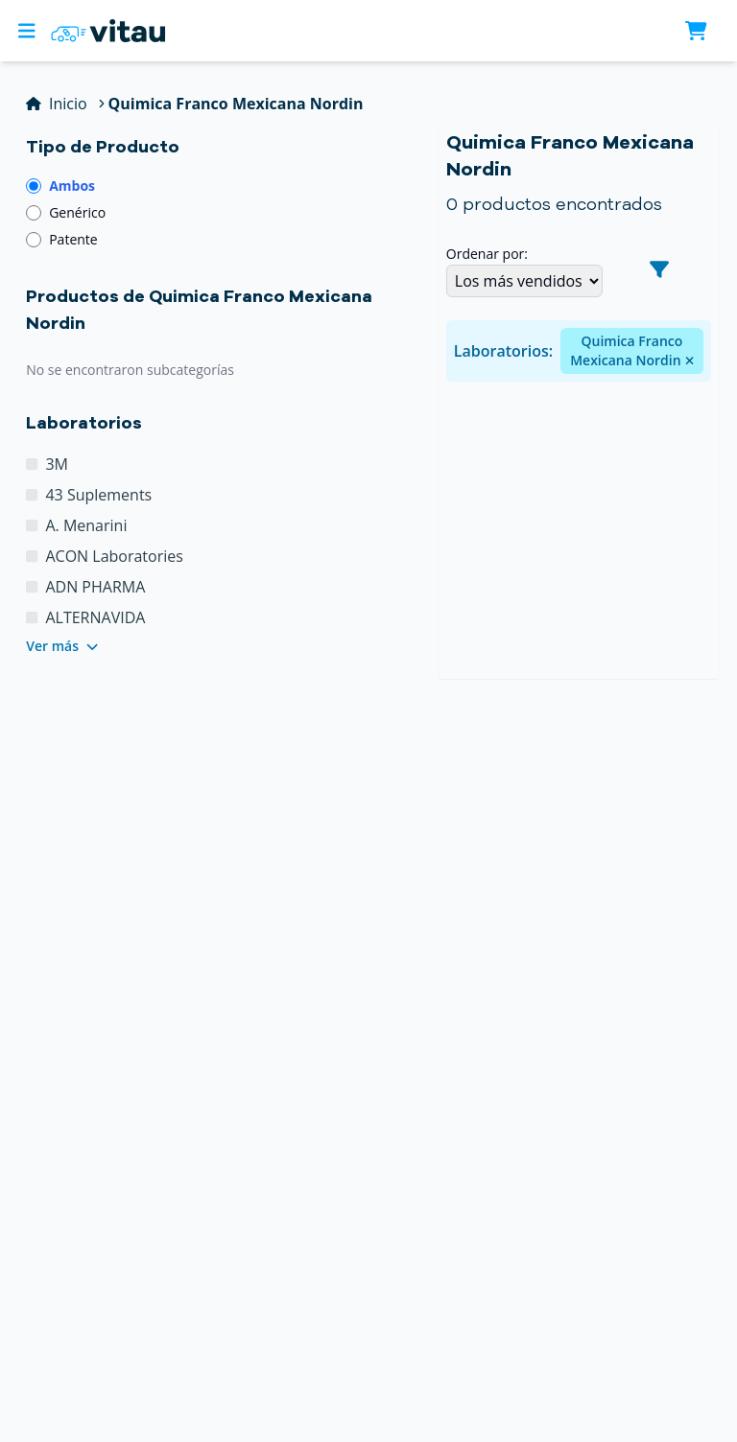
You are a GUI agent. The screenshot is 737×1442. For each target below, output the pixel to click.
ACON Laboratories (113, 556)
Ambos (72, 185)
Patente (73, 239)
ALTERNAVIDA (95, 617)
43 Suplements (98, 494)
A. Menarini (86, 525)
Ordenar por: (487, 253)
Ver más (62, 646)
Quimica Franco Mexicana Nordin (632, 350)
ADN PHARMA (95, 586)
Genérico (77, 212)
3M (56, 464)
